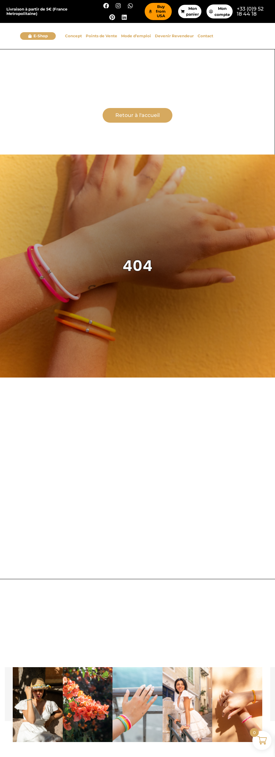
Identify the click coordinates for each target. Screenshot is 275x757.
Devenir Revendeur (174, 35)
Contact (205, 35)
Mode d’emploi (136, 35)
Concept (73, 35)
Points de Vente (101, 35)
